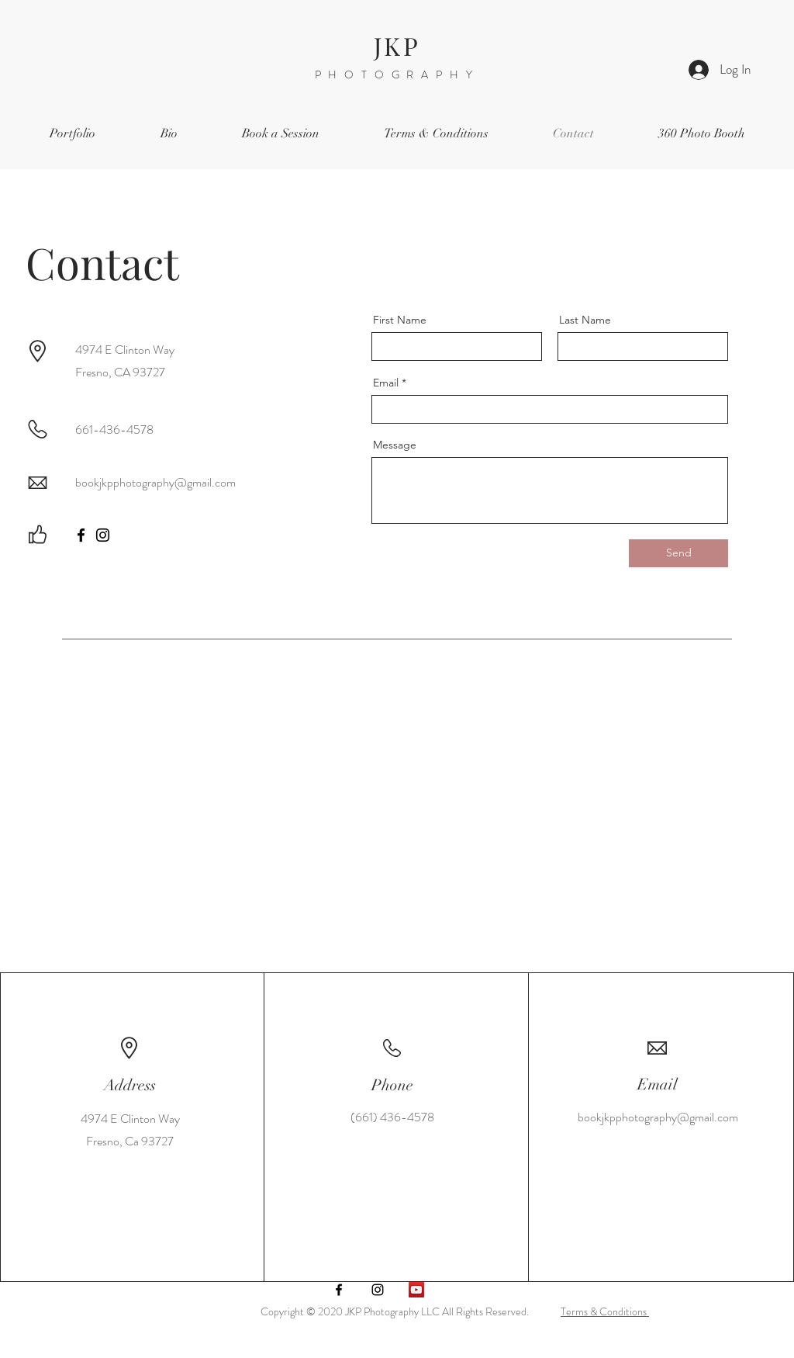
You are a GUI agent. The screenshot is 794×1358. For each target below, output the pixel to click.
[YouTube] (416, 1289)
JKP (397, 45)
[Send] (678, 553)
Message (394, 444)
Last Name (585, 319)
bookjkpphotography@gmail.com (155, 482)
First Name (399, 319)
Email (386, 382)
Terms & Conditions (605, 1311)
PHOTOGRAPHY (397, 74)
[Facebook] (81, 535)
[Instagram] (103, 535)
